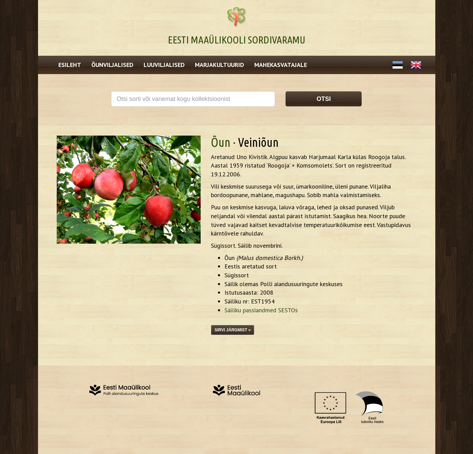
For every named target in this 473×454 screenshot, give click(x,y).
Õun (221, 142)
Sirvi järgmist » (233, 330)
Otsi (323, 98)
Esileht (69, 65)
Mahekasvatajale (280, 65)
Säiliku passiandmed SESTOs (261, 310)
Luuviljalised (164, 65)
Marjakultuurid (219, 65)
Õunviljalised (112, 65)
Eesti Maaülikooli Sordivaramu (236, 40)
